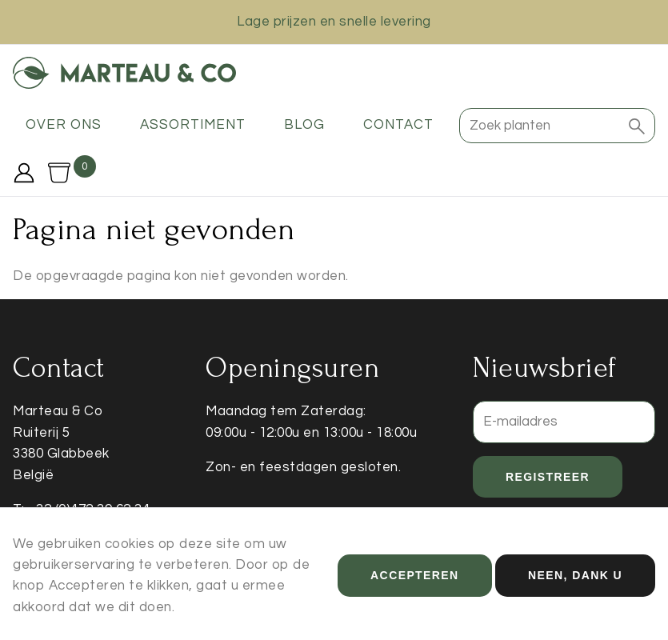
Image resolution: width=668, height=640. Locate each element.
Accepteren (414, 581)
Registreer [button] (548, 476)
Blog (304, 125)
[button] (636, 125)
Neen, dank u (575, 581)
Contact (398, 125)
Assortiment (193, 125)
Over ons (64, 125)
